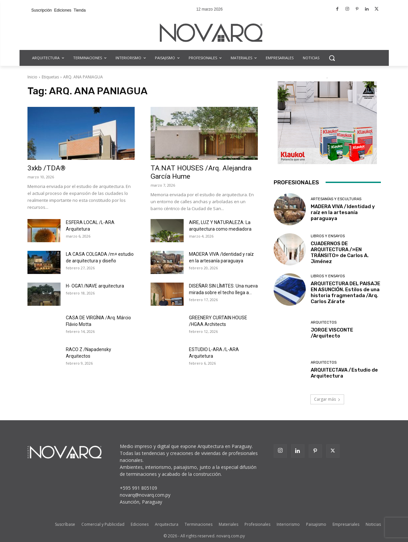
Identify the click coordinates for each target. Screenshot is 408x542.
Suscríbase (65, 524)
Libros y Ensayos (328, 236)
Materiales (228, 524)
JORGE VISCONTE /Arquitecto (332, 333)
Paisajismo (316, 524)
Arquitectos (324, 322)
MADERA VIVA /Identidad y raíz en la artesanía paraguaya (343, 212)
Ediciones (140, 524)
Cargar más (327, 399)
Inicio (32, 77)
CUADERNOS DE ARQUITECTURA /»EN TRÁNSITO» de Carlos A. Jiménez (340, 252)
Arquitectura (166, 524)
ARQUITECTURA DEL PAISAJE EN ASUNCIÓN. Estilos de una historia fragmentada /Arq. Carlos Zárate (345, 292)
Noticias (373, 524)
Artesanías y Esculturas (336, 199)
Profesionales (257, 524)
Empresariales (346, 524)
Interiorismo (288, 524)
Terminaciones (198, 524)
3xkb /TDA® (46, 168)
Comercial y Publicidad (102, 524)
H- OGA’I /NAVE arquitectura (95, 286)
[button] (332, 58)
